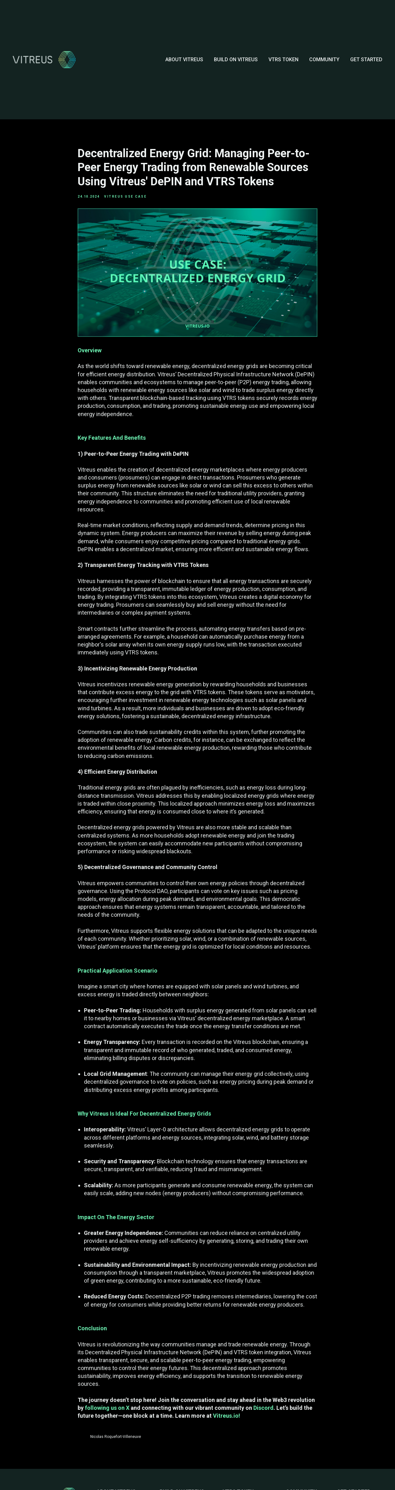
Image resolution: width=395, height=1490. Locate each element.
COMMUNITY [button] (324, 60)
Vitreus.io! (226, 1418)
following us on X (107, 1410)
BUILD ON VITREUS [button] (236, 60)
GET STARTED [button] (366, 60)
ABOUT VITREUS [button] (184, 60)
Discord (263, 1410)
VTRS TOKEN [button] (283, 60)
